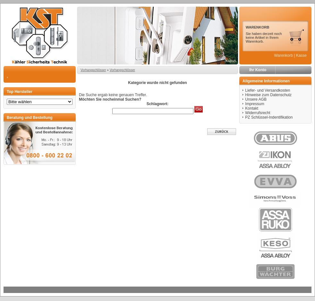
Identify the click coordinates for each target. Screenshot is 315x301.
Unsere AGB (256, 99)
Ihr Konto (257, 70)
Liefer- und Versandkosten (267, 90)
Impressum (254, 104)
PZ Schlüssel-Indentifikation (269, 117)
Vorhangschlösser (93, 70)
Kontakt (251, 108)
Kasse (301, 55)
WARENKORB (257, 27)
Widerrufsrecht (257, 113)
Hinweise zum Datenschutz (268, 95)
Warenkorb (283, 55)
